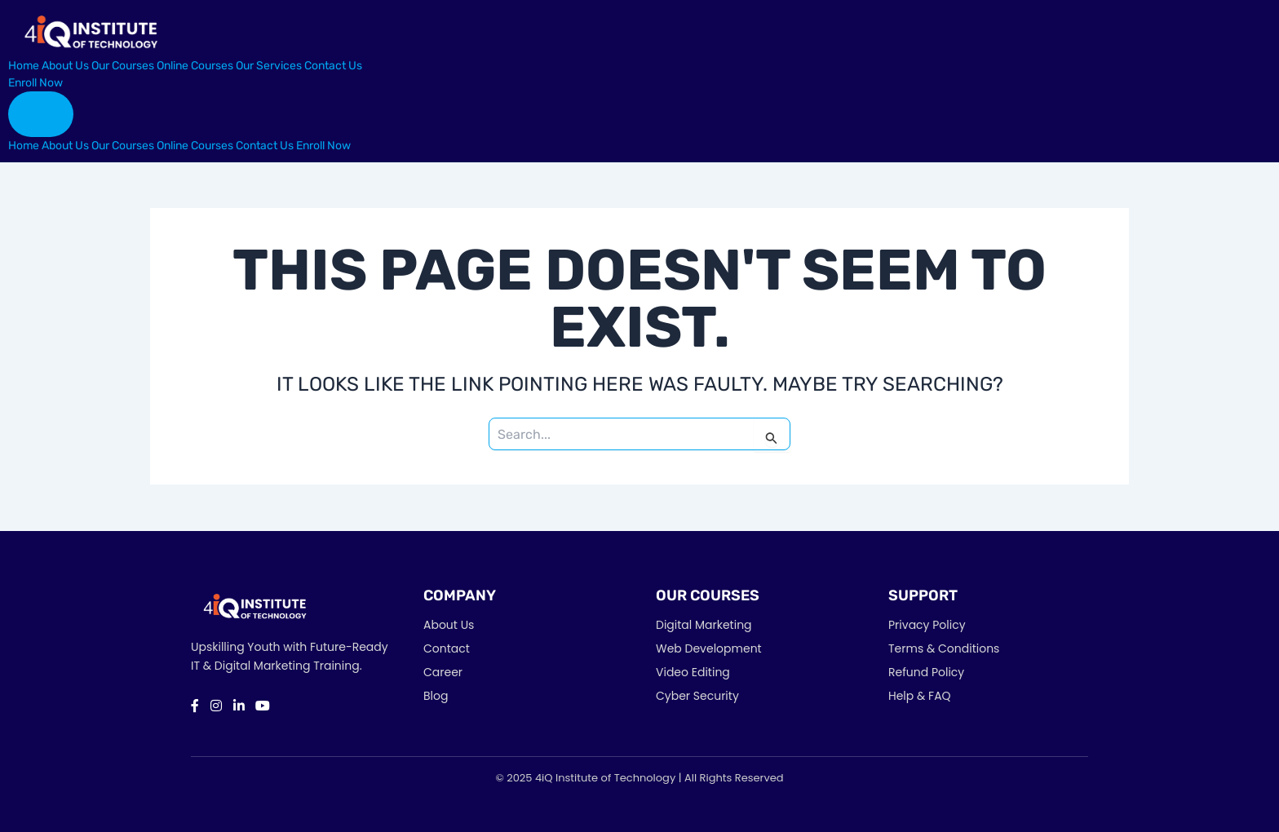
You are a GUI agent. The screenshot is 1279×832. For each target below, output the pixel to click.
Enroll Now (35, 83)
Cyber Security (697, 696)
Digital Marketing (704, 625)
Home (23, 66)
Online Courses (195, 66)
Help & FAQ (919, 696)
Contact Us (333, 66)
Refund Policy (926, 672)
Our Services (269, 66)
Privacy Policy (927, 625)
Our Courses (122, 66)
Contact (446, 648)
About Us (65, 66)
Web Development (709, 648)
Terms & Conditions (943, 648)
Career (442, 672)
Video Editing (693, 672)
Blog (435, 696)
